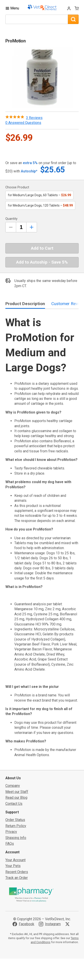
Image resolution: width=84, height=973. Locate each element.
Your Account (15, 860)
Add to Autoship (42, 262)
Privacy (11, 832)
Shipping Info (15, 838)
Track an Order (16, 878)
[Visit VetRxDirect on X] (68, 924)
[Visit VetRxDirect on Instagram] (50, 924)
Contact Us (13, 803)
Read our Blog (16, 797)
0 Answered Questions (23, 123)
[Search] (73, 19)
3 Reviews (34, 118)
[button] (42, 77)
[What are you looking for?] (36, 19)
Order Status (15, 820)
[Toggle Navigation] (12, 8)
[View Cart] (77, 8)
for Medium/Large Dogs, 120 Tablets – (40, 205)
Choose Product (17, 187)
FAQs (9, 843)
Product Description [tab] (25, 303)
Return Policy (15, 826)
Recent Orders (16, 872)
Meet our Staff (16, 792)
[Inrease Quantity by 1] (31, 227)
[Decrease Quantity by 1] (11, 227)
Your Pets (13, 866)
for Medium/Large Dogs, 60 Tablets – (39, 195)
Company (12, 786)
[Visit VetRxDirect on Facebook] (23, 924)
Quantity (11, 219)
